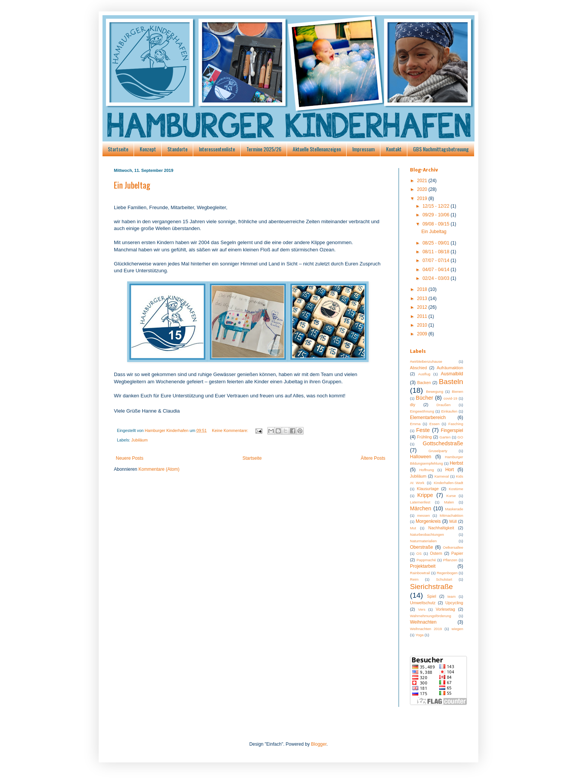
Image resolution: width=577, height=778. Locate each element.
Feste (423, 430)
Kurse (451, 496)
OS (419, 553)
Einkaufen (449, 411)
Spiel (431, 596)
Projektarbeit (422, 566)
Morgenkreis (428, 521)
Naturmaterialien (423, 541)
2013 (423, 298)
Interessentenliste (217, 149)
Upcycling (454, 602)
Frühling (424, 437)
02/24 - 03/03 (437, 278)
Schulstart (444, 579)
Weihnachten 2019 (426, 629)
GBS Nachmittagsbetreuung (441, 149)
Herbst (456, 463)
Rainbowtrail (420, 573)
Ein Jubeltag (132, 185)
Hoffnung (426, 470)
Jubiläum (139, 440)
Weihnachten (423, 622)
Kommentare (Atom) (159, 469)
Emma (415, 424)
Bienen (457, 391)
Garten (445, 437)
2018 (423, 289)
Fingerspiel (452, 430)
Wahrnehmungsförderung (430, 616)
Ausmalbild (452, 373)
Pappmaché (426, 560)
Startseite (118, 149)
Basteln (451, 382)
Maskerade (454, 509)
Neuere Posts (129, 458)
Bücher (424, 398)
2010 (423, 325)
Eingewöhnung (422, 411)
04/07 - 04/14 (437, 269)
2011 (423, 316)
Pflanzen (450, 560)
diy (412, 404)
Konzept (148, 149)
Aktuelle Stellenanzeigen (317, 149)
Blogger (318, 744)
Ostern (436, 553)
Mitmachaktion (451, 515)
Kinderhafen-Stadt (448, 483)
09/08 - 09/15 (437, 224)
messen (423, 515)
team (452, 596)
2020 (423, 189)
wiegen (457, 629)
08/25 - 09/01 (437, 243)
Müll (453, 521)
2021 (423, 180)
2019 (423, 198)
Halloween (420, 456)
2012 (423, 307)
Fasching (455, 424)
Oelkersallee (453, 547)
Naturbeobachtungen (427, 534)
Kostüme (456, 489)
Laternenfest (420, 502)
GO (460, 437)
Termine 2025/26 (263, 149)
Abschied (418, 367)
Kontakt (394, 149)
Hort (449, 469)
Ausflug (424, 374)
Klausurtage (428, 488)
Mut (413, 528)
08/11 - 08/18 (437, 251)
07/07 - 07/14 (437, 260)
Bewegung (434, 391)
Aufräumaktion (450, 367)
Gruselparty (438, 451)
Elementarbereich (428, 417)
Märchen (420, 508)
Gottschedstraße (443, 443)
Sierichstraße (431, 587)
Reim (414, 579)
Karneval (441, 476)
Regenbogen (447, 573)
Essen (434, 424)
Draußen (444, 405)
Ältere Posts (373, 458)
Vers (421, 609)
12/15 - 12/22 (437, 206)
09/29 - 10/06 (437, 215)
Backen (424, 382)
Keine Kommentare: (230, 430)
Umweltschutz (422, 602)
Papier (457, 553)
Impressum (363, 149)
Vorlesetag (445, 609)
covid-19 (450, 398)
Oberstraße (421, 547)
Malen (449, 502)
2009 (423, 334)
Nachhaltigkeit (441, 528)
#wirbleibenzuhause (426, 361)
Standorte (177, 149)
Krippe (425, 495)
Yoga (419, 635)
